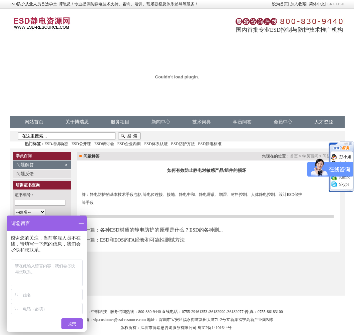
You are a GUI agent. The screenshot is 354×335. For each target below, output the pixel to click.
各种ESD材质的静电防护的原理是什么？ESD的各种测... (161, 230)
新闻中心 (160, 121)
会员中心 (283, 121)
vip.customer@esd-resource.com (119, 319)
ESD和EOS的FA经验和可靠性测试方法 (142, 240)
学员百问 (310, 156)
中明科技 (99, 311)
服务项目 (120, 121)
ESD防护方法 (183, 143)
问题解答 (25, 164)
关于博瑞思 (77, 121)
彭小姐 (345, 156)
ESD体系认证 (156, 143)
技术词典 (201, 121)
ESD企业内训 (129, 143)
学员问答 (242, 121)
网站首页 (34, 121)
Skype (344, 184)
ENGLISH (335, 4)
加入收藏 (298, 4)
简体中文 (317, 4)
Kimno (344, 177)
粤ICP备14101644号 (215, 327)
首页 (294, 156)
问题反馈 (25, 173)
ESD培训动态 (56, 143)
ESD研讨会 (104, 143)
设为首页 (280, 4)
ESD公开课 (81, 143)
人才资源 (323, 121)
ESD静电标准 (210, 143)
